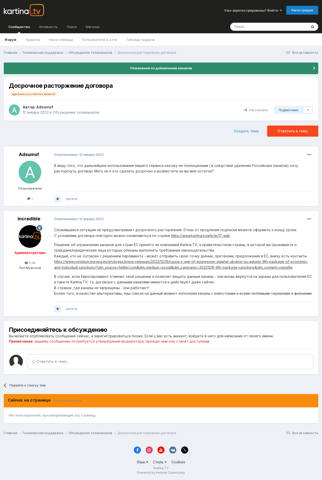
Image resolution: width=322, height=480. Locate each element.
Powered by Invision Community (161, 472)
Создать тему (246, 131)
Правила (32, 40)
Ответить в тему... (50, 361)
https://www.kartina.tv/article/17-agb (200, 235)
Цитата (71, 199)
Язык (142, 462)
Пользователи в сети (99, 40)
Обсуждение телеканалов (76, 112)
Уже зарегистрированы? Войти (253, 10)
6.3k (30, 263)
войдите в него (202, 336)
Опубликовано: (79, 155)
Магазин (93, 27)
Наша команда (61, 40)
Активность (48, 27)
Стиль (160, 462)
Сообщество (19, 29)
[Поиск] (254, 27)
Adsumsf (44, 107)
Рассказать (256, 110)
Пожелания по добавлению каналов (161, 68)
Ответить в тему (292, 131)
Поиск (72, 27)
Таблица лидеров (140, 40)
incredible (29, 218)
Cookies (178, 462)
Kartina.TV (161, 468)
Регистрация (302, 10)
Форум (10, 40)
